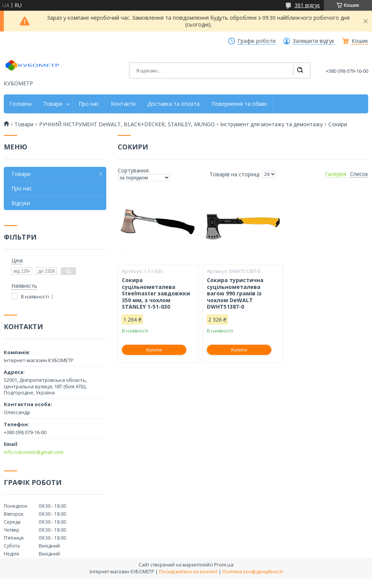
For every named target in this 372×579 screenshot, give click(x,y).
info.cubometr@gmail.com (33, 452)
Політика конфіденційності (252, 571)
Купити (154, 350)
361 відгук (307, 5)
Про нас (89, 103)
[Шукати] (300, 70)
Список (359, 174)
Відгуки (20, 203)
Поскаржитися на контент (188, 571)
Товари (52, 103)
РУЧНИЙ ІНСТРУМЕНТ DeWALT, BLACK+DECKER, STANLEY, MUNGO (127, 124)
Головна (20, 103)
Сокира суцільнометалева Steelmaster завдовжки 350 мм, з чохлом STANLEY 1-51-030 (156, 293)
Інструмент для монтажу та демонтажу (271, 124)
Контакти (123, 103)
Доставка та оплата (173, 103)
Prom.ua (223, 564)
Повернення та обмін (239, 103)
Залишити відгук (313, 41)
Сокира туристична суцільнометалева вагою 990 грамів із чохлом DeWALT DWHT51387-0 (235, 293)
